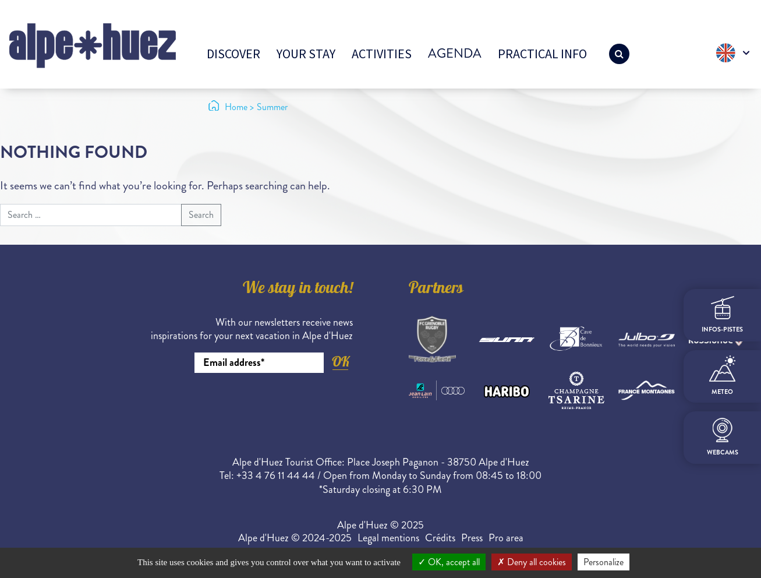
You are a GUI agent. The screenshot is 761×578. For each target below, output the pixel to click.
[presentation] (264, 405)
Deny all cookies (531, 562)
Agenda (455, 53)
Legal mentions (388, 537)
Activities (382, 53)
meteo (722, 375)
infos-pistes (722, 315)
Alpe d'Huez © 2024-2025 (295, 537)
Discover (233, 53)
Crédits (440, 537)
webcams (722, 437)
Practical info (542, 53)
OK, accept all (449, 562)
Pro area (506, 537)
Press (472, 537)
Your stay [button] (306, 53)
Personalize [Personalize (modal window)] (603, 562)
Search (201, 214)
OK (340, 362)
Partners (436, 289)
